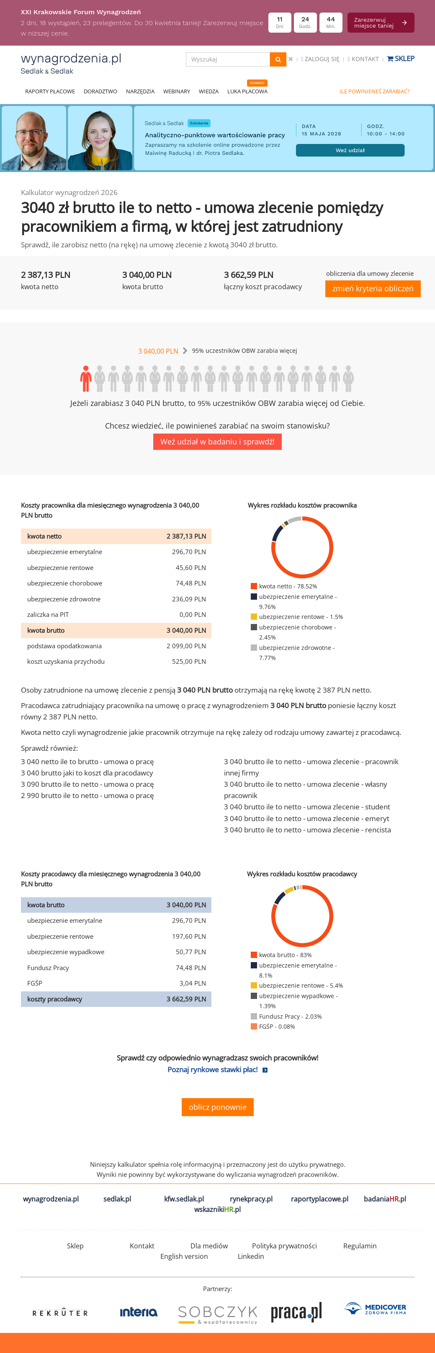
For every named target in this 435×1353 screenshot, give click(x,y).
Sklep (400, 58)
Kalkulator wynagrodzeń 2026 (69, 192)
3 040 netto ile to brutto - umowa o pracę (87, 761)
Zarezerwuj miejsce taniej (381, 22)
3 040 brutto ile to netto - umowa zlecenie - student (307, 806)
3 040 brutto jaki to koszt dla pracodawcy (87, 773)
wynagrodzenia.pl (51, 1199)
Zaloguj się (320, 59)
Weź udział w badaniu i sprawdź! (217, 441)
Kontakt (362, 59)
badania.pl (385, 1199)
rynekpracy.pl (251, 1199)
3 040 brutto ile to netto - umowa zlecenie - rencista (307, 829)
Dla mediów (209, 1245)
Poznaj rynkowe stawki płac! (212, 1069)
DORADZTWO (100, 91)
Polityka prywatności (284, 1245)
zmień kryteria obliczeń (373, 288)
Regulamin (360, 1245)
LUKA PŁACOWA (247, 91)
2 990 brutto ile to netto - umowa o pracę (87, 795)
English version (184, 1256)
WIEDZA (209, 91)
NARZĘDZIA (140, 91)
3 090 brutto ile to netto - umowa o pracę (87, 784)
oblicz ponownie (218, 1107)
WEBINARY (176, 91)
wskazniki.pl (217, 1209)
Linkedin (251, 1256)
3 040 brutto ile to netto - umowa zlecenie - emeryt (306, 818)
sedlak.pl (117, 1199)
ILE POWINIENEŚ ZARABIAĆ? (375, 91)
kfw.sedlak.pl (184, 1199)
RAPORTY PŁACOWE (50, 91)
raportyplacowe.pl (319, 1199)
